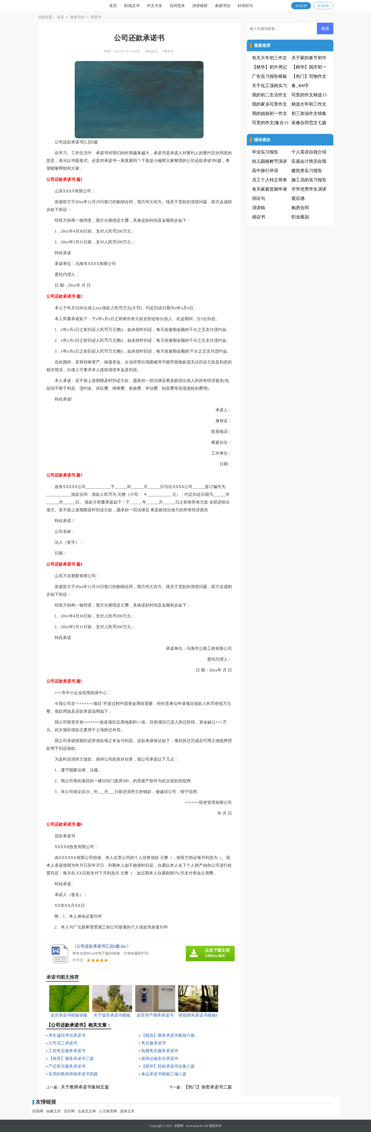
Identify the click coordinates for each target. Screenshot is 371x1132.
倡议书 (258, 217)
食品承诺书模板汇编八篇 (164, 1074)
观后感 (298, 198)
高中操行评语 (265, 170)
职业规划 (300, 217)
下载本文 (167, 51)
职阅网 (37, 1111)
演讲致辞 (200, 6)
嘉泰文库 (127, 1111)
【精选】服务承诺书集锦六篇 (168, 1035)
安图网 (178, 1126)
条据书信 (222, 6)
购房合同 (300, 207)
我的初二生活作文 (269, 94)
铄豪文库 (53, 1111)
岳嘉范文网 (87, 1111)
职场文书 (132, 6)
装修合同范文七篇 (308, 122)
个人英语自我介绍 (308, 152)
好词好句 (245, 6)
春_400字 (300, 85)
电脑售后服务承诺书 (159, 1051)
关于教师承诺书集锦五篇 (85, 1087)
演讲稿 (258, 207)
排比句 (258, 198)
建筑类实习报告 (306, 170)
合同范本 (177, 6)
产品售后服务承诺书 (67, 1066)
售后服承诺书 (153, 1043)
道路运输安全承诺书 (159, 1058)
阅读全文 (152, 51)
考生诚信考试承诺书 (67, 1035)
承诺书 (95, 17)
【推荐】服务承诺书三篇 (71, 1058)
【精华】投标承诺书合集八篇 (168, 1066)
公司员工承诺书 (62, 1043)
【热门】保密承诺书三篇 (208, 1087)
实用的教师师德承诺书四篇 (73, 1074)
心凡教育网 (108, 1111)
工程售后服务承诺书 (67, 1051)
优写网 (69, 1111)
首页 (113, 6)
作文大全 (154, 6)
